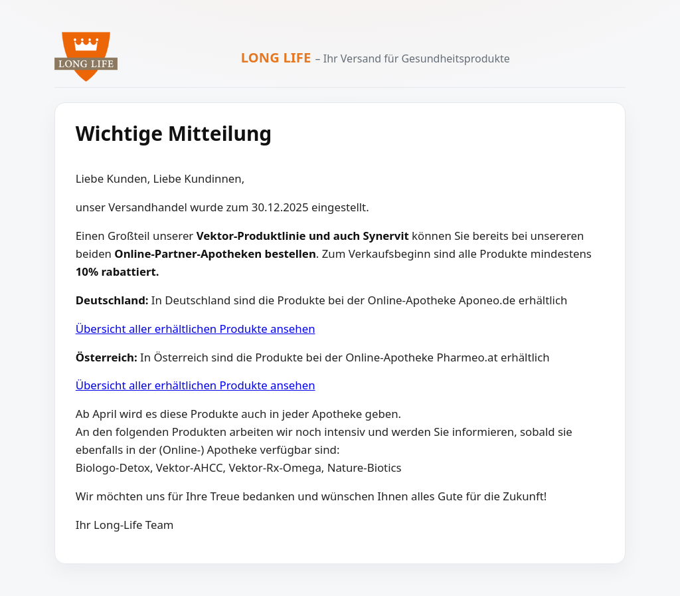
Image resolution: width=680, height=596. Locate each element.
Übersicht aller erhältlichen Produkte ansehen (195, 328)
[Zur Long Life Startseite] (86, 57)
